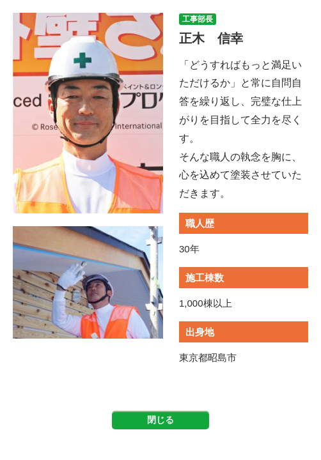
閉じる (160, 420)
